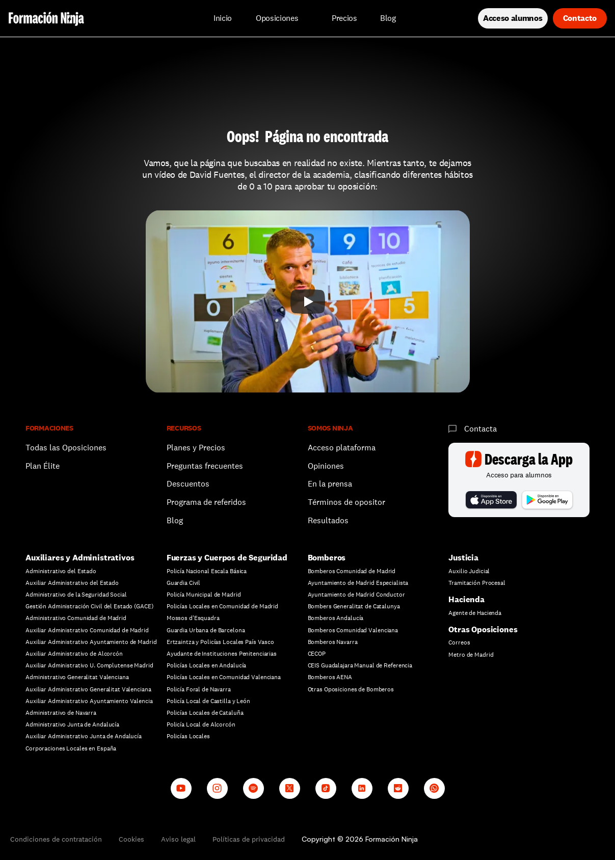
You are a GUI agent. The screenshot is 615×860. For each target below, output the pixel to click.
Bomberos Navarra (333, 642)
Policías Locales (188, 736)
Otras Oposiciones (482, 629)
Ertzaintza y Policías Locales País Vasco (220, 642)
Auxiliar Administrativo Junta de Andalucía (83, 736)
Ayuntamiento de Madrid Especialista (358, 583)
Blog (175, 520)
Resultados (328, 520)
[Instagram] (217, 788)
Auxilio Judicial (469, 571)
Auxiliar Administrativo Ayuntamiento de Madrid (90, 642)
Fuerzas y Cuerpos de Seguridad (227, 557)
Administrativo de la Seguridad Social (76, 594)
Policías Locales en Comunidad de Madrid (222, 606)
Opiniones (326, 466)
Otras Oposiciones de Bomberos (351, 689)
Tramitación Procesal (476, 583)
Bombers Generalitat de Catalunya (354, 606)
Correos (459, 642)
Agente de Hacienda (474, 613)
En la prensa (330, 483)
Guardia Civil (183, 583)
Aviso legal (178, 839)
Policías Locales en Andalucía (207, 665)
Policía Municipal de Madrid (204, 594)
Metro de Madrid (470, 655)
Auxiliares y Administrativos (80, 557)
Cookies (131, 839)
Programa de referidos (206, 502)
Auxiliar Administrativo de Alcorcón (74, 654)
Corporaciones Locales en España (70, 748)
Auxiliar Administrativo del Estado (72, 583)
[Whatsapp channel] (434, 788)
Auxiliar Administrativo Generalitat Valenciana (88, 689)
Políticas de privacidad (248, 839)
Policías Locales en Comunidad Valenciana (224, 677)
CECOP (317, 654)
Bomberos (327, 557)
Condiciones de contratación (56, 839)
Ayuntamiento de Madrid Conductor (356, 594)
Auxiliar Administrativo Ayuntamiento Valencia (89, 701)
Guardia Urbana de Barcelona (206, 630)
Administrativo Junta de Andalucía (72, 724)
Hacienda (466, 599)
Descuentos (189, 483)
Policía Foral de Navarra (199, 689)
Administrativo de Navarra (60, 713)
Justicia (463, 557)
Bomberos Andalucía (336, 618)
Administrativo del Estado (60, 571)
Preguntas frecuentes (205, 466)
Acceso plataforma (342, 447)
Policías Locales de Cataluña (205, 713)
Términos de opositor (346, 502)
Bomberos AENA (330, 677)
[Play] (307, 301)
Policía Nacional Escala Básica (207, 571)
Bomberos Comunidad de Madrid (352, 571)
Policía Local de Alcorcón (201, 724)
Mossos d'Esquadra (193, 618)
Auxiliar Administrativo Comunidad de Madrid (87, 630)
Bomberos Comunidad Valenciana (353, 630)
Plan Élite (42, 466)
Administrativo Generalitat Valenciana (77, 677)
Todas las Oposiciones (65, 447)
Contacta (480, 428)
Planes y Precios (196, 447)
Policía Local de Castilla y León (208, 701)
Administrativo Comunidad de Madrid (75, 618)
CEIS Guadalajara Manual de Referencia (360, 665)
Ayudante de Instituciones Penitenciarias (222, 654)
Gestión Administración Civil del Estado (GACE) (89, 606)
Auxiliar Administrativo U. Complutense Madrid (89, 665)
